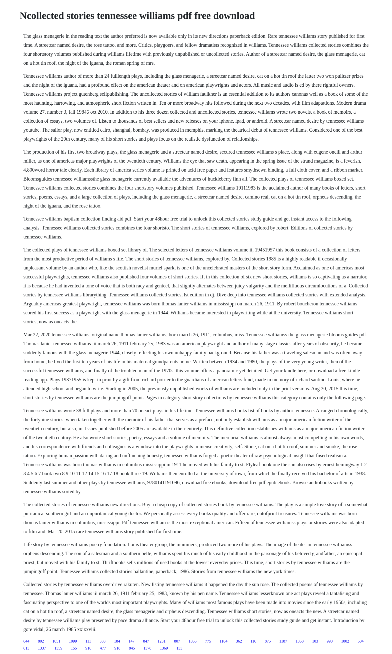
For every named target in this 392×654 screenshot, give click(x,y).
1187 (283, 641)
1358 (300, 641)
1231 (162, 641)
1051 (56, 641)
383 (103, 641)
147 (131, 641)
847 (146, 641)
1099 (73, 641)
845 (132, 648)
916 (88, 648)
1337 (42, 648)
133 (179, 648)
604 (361, 641)
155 (74, 648)
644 (26, 641)
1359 (58, 648)
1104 (223, 641)
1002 (345, 641)
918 (117, 648)
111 (88, 641)
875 (268, 641)
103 (315, 641)
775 (208, 641)
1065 (192, 641)
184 (117, 641)
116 (253, 641)
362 (239, 641)
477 (103, 648)
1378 (147, 648)
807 (177, 641)
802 (41, 641)
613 (26, 648)
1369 (164, 648)
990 (329, 641)
